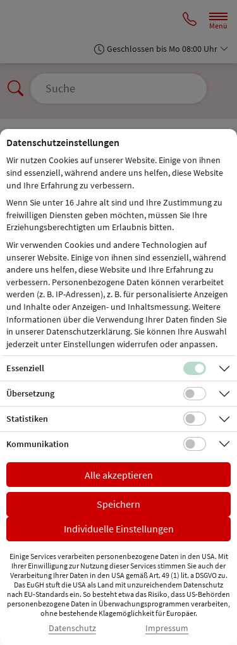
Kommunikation (37, 444)
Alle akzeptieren (119, 475)
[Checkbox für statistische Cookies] (194, 419)
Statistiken (27, 418)
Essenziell (25, 368)
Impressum (166, 628)
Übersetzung (30, 393)
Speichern (118, 504)
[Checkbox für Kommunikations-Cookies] (194, 444)
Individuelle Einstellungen (119, 528)
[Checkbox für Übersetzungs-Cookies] (194, 394)
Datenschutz (72, 628)
